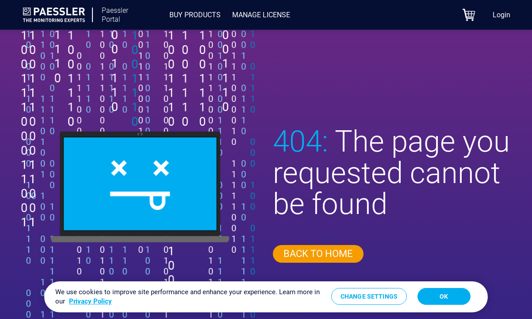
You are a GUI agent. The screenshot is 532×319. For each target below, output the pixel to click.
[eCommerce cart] (469, 15)
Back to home (318, 253)
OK (444, 296)
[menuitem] (195, 15)
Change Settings (369, 296)
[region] (266, 296)
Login (501, 15)
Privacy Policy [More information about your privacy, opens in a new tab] (90, 301)
